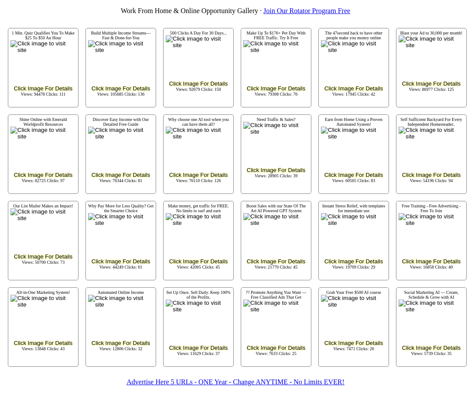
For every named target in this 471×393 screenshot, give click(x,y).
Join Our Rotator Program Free (306, 10)
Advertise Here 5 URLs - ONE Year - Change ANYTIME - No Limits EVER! (235, 382)
